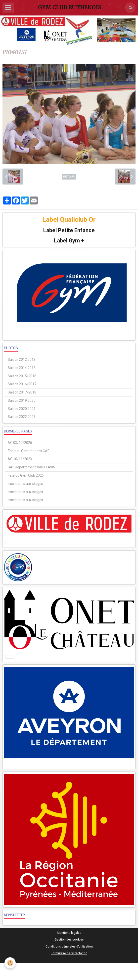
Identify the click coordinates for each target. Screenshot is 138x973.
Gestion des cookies (69, 939)
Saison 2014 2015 (22, 368)
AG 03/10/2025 (20, 443)
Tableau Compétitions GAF (28, 451)
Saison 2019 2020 (22, 400)
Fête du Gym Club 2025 (26, 475)
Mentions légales (69, 933)
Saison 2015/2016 (22, 376)
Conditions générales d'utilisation (69, 946)
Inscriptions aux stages (25, 484)
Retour (69, 176)
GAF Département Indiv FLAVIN (31, 467)
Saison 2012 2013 (22, 360)
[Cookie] (10, 963)
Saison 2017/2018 (22, 392)
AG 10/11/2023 (20, 459)
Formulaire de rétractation (69, 953)
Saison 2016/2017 (22, 384)
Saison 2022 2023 (22, 417)
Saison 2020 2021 (22, 409)
